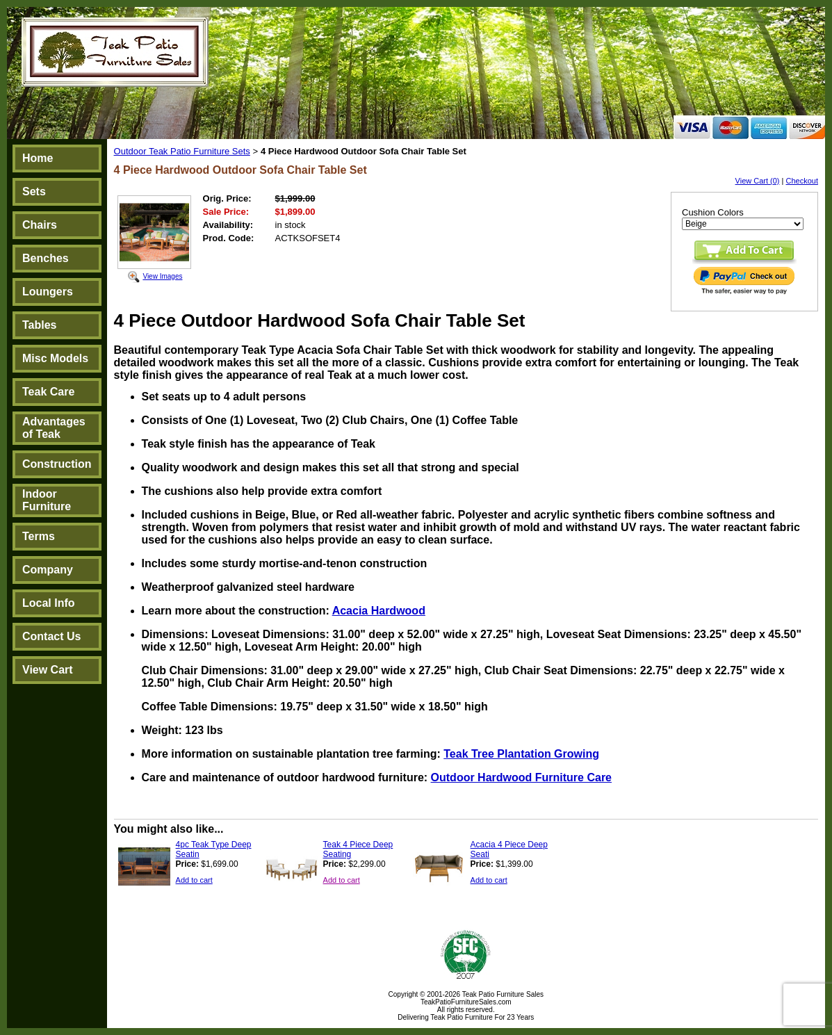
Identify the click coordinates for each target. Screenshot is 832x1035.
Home (37, 158)
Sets (34, 191)
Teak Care (48, 392)
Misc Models (55, 358)
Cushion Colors (713, 212)
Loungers (47, 292)
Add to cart (194, 880)
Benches (45, 258)
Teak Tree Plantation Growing (521, 754)
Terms (38, 536)
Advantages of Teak (53, 428)
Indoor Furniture (46, 500)
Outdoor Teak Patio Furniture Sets (182, 151)
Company (47, 570)
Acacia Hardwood (378, 611)
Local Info (48, 603)
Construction (57, 464)
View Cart (47, 670)
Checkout (802, 181)
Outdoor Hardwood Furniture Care (521, 777)
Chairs (39, 225)
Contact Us (51, 636)
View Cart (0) (757, 181)
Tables (39, 325)
